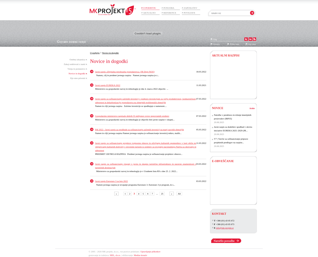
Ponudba (168, 8)
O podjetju (149, 8)
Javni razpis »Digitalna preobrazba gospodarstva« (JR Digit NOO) (125, 71)
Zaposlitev (190, 8)
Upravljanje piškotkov (150, 251)
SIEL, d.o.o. (115, 255)
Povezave (189, 13)
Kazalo (216, 44)
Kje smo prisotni (77, 78)
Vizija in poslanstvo (76, 69)
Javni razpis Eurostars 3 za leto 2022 (111, 181)
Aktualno (149, 13)
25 (162, 193)
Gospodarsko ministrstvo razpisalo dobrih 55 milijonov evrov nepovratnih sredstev (132, 116)
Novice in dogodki (77, 73)
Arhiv (252, 108)
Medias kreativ (140, 255)
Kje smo (252, 44)
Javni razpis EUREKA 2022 (107, 85)
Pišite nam (234, 44)
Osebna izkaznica (77, 59)
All (179, 193)
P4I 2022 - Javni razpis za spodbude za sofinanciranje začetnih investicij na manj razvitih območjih (139, 129)
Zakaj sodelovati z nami (74, 64)
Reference (169, 13)
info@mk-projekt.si (225, 228)
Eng (215, 39)
